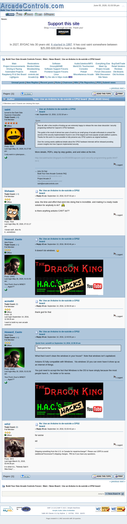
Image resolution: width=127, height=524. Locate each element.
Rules (58, 82)
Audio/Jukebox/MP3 (83, 63)
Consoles (83, 69)
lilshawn (9, 191)
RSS (99, 82)
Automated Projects (14, 72)
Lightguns (14, 77)
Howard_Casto (13, 239)
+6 (17, 117)
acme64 (9, 301)
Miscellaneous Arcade (83, 74)
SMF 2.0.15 (51, 508)
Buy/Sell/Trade (118, 63)
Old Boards (118, 72)
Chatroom (67, 82)
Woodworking (33, 69)
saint (7, 109)
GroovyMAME (56, 66)
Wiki (76, 82)
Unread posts (18, 82)
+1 (17, 245)
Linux (56, 74)
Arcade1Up (33, 77)
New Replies (32, 82)
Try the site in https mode (56, 77)
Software (56, 63)
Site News (103, 77)
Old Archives (118, 74)
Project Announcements (14, 66)
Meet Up (103, 66)
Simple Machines (73, 508)
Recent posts (46, 82)
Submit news (109, 82)
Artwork (33, 72)
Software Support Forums (56, 69)
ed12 (7, 424)
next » (122, 88)
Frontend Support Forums (56, 72)
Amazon (53, 28)
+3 (17, 194)
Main (14, 63)
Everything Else (103, 63)
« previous (114, 88)
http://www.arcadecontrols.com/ (49, 176)
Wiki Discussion (103, 74)
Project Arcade (103, 69)
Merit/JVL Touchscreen (83, 66)
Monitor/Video (33, 66)
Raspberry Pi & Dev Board (14, 74)
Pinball (83, 72)
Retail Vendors (118, 66)
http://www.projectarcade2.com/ (49, 181)
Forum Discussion (103, 72)
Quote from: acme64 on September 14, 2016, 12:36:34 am (58, 343)
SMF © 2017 (61, 508)
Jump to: (101, 494)
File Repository (87, 82)
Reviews (118, 69)
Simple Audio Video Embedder (63, 510)
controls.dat (33, 74)
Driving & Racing (14, 69)
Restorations (33, 63)
